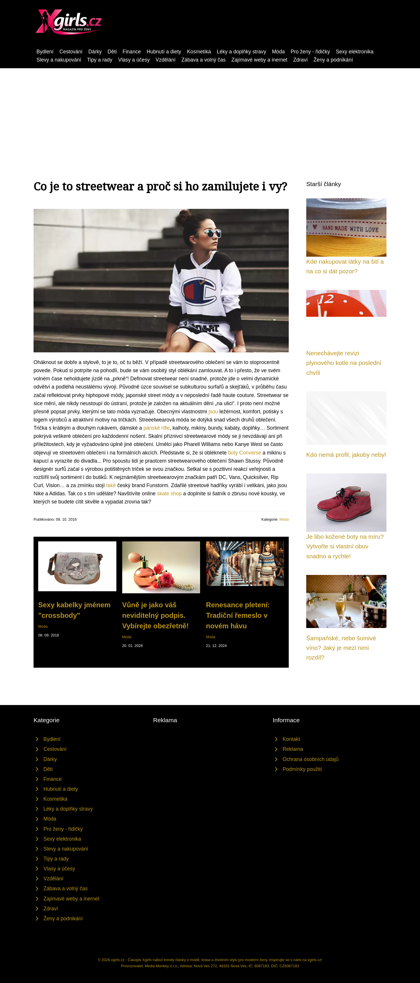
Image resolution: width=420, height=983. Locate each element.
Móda (278, 52)
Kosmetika (199, 52)
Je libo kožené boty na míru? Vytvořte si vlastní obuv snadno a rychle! (345, 546)
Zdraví (300, 60)
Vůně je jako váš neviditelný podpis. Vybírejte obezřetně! (155, 615)
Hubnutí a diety (164, 52)
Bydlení (45, 52)
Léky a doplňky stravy (241, 52)
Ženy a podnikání (333, 60)
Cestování (71, 52)
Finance (132, 52)
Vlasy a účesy (134, 60)
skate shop (169, 493)
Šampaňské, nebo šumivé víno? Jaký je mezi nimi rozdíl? (341, 648)
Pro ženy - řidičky (310, 52)
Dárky (95, 52)
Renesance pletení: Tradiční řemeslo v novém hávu (238, 615)
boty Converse (244, 453)
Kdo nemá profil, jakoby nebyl (346, 454)
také (111, 485)
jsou (213, 411)
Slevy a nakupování (58, 60)
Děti (112, 52)
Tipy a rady (99, 60)
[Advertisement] (210, 112)
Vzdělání (165, 60)
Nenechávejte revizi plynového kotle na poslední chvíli (344, 363)
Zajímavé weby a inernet (260, 60)
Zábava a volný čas (203, 60)
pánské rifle (157, 428)
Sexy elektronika (354, 52)
